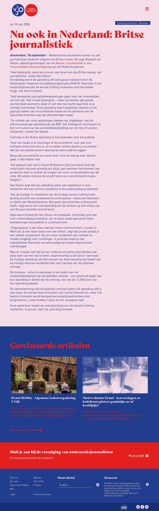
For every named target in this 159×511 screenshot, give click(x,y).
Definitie (14, 477)
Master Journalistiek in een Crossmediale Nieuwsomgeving (51, 65)
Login (13, 494)
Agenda (37, 477)
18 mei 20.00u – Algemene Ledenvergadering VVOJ (43, 399)
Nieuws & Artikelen (19, 484)
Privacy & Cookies (42, 494)
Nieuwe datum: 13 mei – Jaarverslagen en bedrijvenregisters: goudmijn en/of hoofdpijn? (111, 401)
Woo (12, 488)
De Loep (14, 481)
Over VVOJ (39, 481)
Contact (37, 484)
